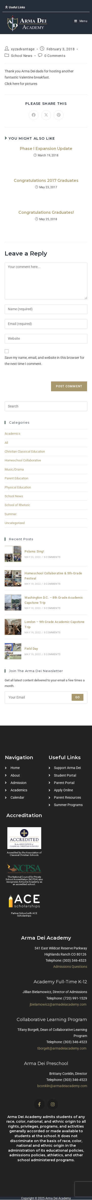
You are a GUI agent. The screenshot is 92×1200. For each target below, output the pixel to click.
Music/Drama (14, 469)
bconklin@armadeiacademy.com (62, 1086)
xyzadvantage (22, 49)
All (6, 443)
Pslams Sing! (34, 551)
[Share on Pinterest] (59, 115)
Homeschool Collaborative (23, 460)
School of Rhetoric (17, 505)
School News (21, 56)
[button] (46, 7)
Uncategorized (15, 523)
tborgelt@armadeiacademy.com (61, 1048)
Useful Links (17, 7)
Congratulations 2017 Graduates (46, 180)
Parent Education (16, 478)
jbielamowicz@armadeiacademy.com (58, 1004)
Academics (12, 433)
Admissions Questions (70, 967)
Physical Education (18, 487)
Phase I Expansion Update (46, 148)
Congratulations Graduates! (46, 212)
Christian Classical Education (25, 451)
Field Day (31, 648)
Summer (10, 514)
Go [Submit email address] (77, 697)
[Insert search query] (46, 406)
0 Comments (54, 56)
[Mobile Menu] (81, 21)
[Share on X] (46, 115)
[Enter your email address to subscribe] (46, 697)
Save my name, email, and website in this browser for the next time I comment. (44, 361)
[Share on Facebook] (34, 115)
